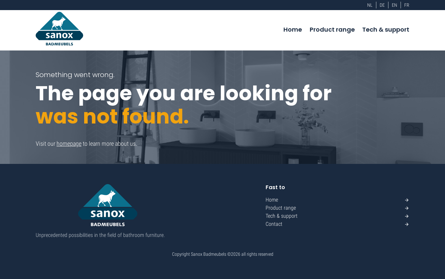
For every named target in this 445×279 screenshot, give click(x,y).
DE (382, 5)
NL (370, 5)
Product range (332, 29)
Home (292, 29)
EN (394, 5)
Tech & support (385, 29)
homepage (69, 143)
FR (406, 5)
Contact (274, 224)
